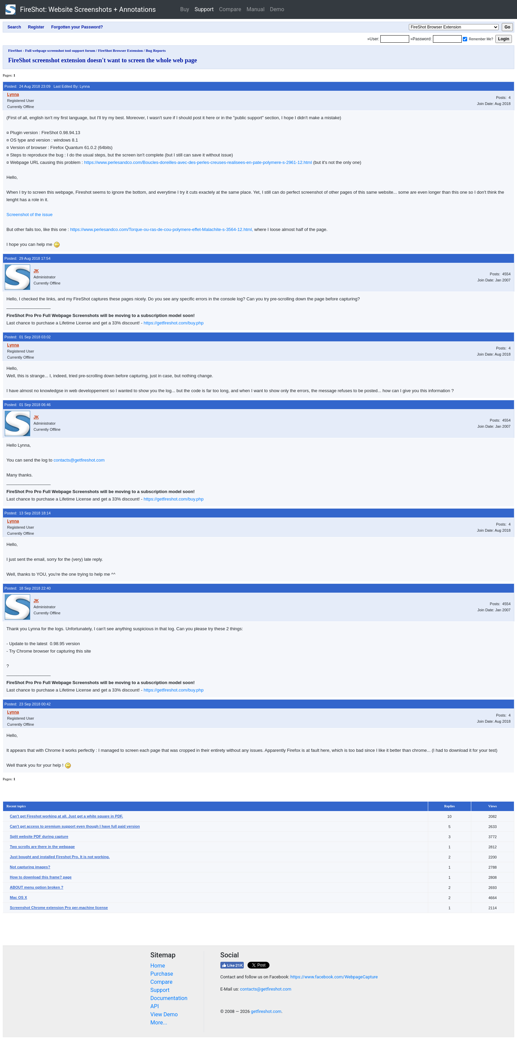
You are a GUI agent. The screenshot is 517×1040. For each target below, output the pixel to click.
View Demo (164, 1014)
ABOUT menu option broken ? (36, 887)
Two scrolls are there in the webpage (42, 847)
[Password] (447, 39)
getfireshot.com (266, 1011)
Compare (230, 9)
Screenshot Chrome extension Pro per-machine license (59, 908)
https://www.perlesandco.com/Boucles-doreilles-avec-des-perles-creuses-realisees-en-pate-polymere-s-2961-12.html (198, 162)
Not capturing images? (30, 867)
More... (159, 1022)
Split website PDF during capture (39, 836)
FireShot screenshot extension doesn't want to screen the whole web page (102, 60)
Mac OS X (18, 897)
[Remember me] (465, 39)
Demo (277, 9)
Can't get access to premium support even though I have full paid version (75, 826)
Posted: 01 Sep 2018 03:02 (27, 337)
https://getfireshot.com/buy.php (174, 322)
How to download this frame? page (41, 877)
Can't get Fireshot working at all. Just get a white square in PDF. (66, 816)
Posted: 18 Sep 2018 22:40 (27, 588)
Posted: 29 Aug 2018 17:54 (27, 258)
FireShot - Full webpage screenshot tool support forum (51, 50)
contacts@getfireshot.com (79, 460)
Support (204, 9)
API (155, 1006)
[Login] (394, 39)
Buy (184, 9)
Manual (255, 9)
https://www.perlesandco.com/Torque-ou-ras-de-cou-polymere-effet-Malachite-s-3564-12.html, (161, 229)
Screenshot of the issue (29, 214)
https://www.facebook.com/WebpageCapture (334, 976)
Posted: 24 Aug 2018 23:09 (27, 86)
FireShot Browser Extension (120, 50)
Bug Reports (156, 50)
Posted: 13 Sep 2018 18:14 (27, 513)
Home (158, 965)
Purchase (162, 974)
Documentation (169, 998)
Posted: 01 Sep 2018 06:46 (27, 405)
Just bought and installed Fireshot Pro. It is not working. (60, 857)
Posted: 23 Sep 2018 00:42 (27, 704)
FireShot (80, 9)
